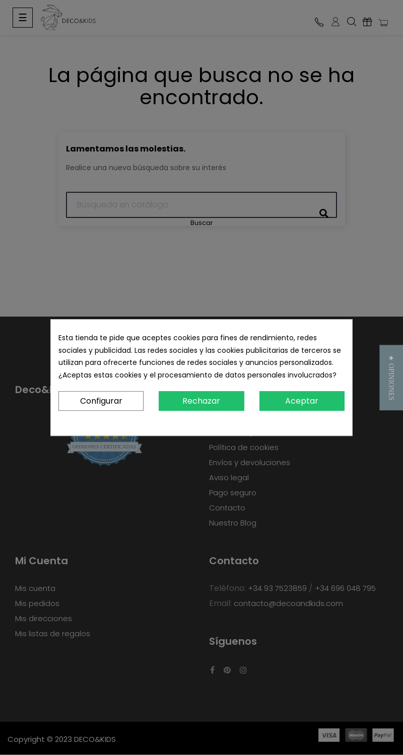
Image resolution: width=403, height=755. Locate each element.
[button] (391, 377)
